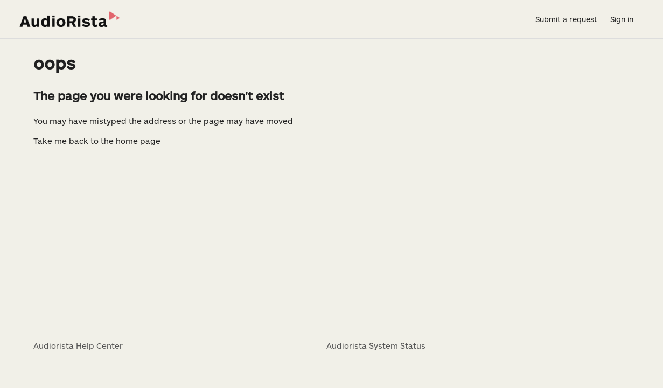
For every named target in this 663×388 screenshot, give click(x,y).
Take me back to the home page (96, 141)
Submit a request (566, 19)
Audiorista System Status (375, 345)
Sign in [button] (621, 19)
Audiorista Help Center (78, 345)
